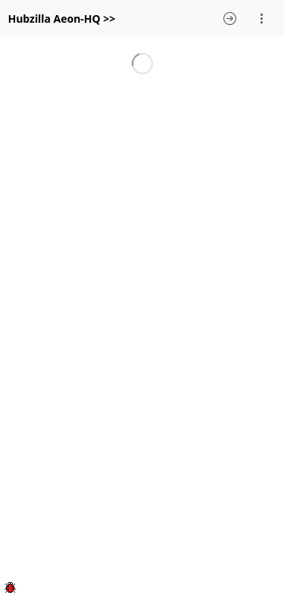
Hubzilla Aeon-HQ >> (62, 18)
